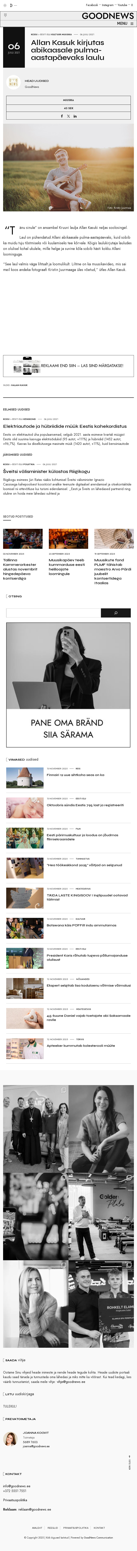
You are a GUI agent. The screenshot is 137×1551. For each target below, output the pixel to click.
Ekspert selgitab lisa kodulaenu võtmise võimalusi (89, 985)
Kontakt (99, 1527)
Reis (78, 768)
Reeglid (53, 1527)
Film (78, 828)
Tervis (80, 1039)
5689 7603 (30, 1442)
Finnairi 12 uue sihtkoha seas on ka (75, 775)
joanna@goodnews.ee (36, 1446)
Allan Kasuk (20, 385)
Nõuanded (83, 979)
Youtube (122, 5)
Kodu (34, 34)
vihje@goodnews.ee (71, 1381)
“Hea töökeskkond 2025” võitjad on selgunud (84, 865)
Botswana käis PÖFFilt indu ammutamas (81, 925)
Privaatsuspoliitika (15, 1500)
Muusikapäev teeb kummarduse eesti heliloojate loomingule (67, 567)
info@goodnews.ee (16, 1486)
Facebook (92, 5)
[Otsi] (116, 613)
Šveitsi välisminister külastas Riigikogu (46, 471)
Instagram (108, 5)
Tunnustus (83, 858)
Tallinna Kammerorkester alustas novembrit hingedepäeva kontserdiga (20, 569)
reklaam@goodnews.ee (34, 1509)
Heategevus (83, 888)
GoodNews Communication (98, 1538)
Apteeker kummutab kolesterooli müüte (81, 1046)
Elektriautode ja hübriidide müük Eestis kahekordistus (65, 426)
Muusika (67, 34)
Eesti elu (45, 34)
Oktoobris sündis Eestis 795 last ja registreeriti (85, 805)
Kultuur (56, 34)
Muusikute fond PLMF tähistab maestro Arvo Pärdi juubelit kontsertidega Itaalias (112, 571)
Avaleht (37, 1527)
